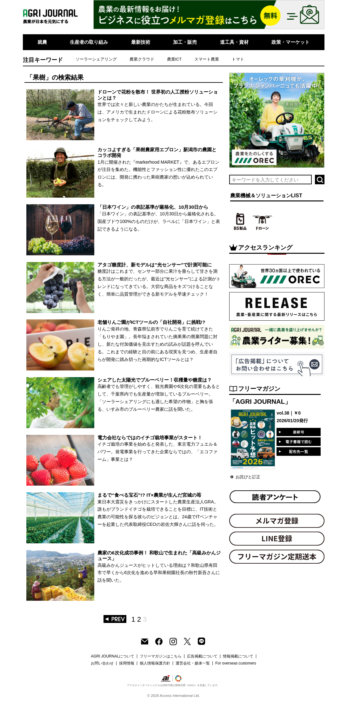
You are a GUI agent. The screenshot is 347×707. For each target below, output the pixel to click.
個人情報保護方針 (155, 663)
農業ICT (174, 59)
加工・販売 (185, 42)
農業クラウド (142, 59)
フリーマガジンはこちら (161, 656)
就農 (42, 42)
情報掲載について (238, 656)
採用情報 (126, 663)
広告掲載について (202, 656)
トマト (238, 59)
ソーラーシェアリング (96, 59)
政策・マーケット (290, 42)
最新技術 (140, 42)
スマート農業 (206, 59)
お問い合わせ (102, 663)
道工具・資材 (234, 42)
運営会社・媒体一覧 (193, 663)
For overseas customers (235, 663)
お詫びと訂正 (248, 477)
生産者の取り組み (89, 42)
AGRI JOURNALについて (112, 656)
